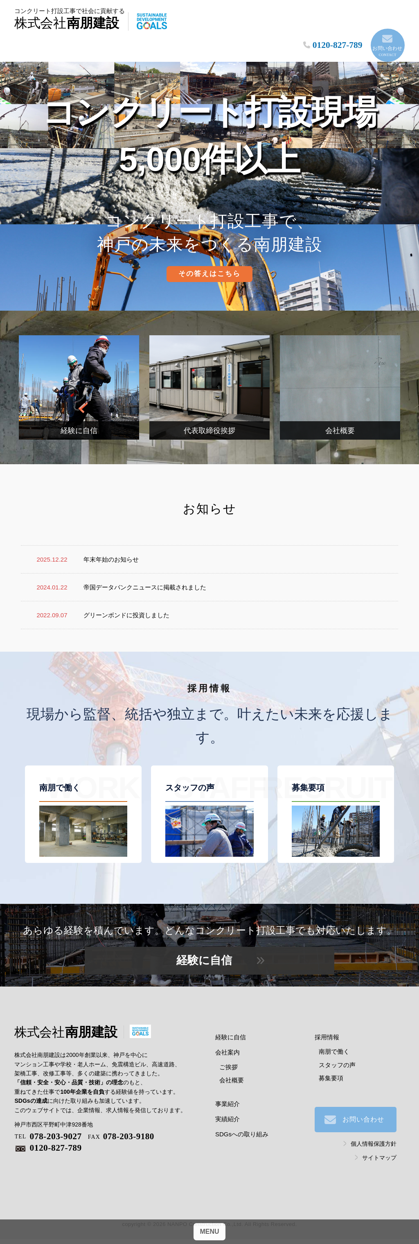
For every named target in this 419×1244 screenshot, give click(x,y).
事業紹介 (227, 1091)
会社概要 (231, 1067)
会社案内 (227, 1039)
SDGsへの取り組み (241, 1121)
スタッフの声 (337, 1051)
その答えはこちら (209, 261)
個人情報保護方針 (373, 1131)
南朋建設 (84, 22)
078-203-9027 (48, 1124)
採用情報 (327, 1024)
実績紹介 (227, 1106)
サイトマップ (379, 1144)
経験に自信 (204, 947)
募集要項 (331, 1065)
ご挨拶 (228, 1053)
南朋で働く (334, 1038)
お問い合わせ (385, 30)
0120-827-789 (48, 1136)
